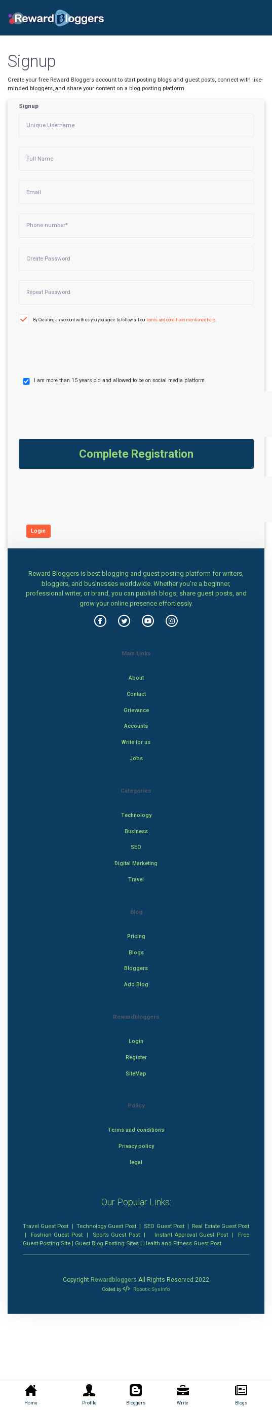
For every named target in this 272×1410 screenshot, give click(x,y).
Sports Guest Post (116, 1234)
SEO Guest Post (164, 1226)
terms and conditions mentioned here (180, 319)
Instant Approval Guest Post (191, 1234)
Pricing (136, 936)
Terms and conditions (136, 1130)
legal (136, 1162)
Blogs (136, 952)
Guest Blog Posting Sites (107, 1243)
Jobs (136, 758)
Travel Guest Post (45, 1226)
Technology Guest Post (106, 1226)
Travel (136, 879)
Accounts (136, 726)
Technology (136, 815)
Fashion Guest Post (57, 1234)
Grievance (136, 710)
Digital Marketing (136, 863)
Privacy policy (136, 1146)
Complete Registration (136, 454)
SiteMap (136, 1073)
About (136, 678)
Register (136, 1057)
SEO (136, 847)
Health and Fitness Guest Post (182, 1243)
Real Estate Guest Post (220, 1226)
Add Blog (136, 984)
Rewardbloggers (114, 1279)
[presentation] (73, 342)
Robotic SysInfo (146, 1289)
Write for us (136, 742)
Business (136, 831)
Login (38, 531)
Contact (136, 694)
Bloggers (136, 968)
